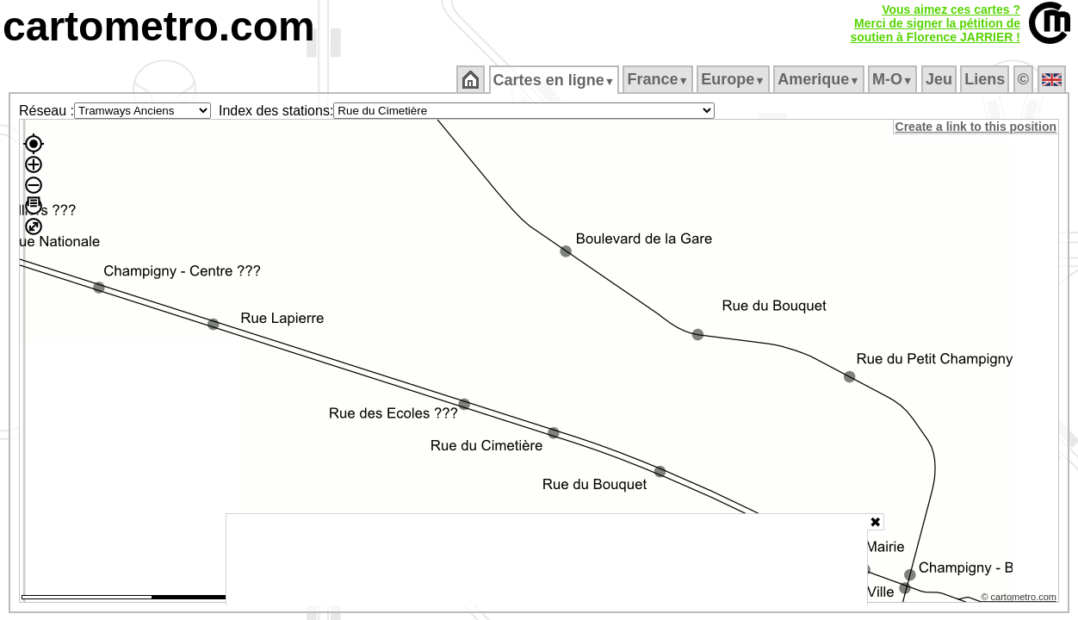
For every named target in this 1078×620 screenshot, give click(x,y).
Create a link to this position (976, 126)
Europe (734, 79)
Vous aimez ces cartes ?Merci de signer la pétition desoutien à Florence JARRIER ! (935, 23)
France (659, 79)
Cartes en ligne (555, 80)
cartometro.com (159, 26)
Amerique (820, 79)
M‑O (894, 79)
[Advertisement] (546, 559)
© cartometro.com (1020, 599)
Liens (986, 79)
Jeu (939, 79)
